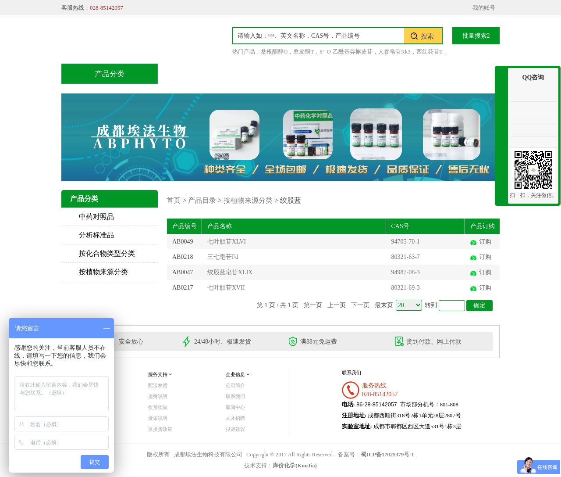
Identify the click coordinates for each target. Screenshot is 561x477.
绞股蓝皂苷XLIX (229, 272)
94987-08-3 (405, 272)
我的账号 (483, 7)
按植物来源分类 (103, 272)
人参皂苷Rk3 (394, 51)
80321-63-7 (405, 257)
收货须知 (157, 407)
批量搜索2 (476, 35)
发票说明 (157, 418)
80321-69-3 (405, 287)
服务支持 (160, 374)
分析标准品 (96, 235)
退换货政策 (160, 429)
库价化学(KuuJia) (294, 466)
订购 (485, 241)
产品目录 (237, 73)
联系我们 (458, 73)
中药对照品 (96, 216)
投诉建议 (235, 429)
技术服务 (292, 73)
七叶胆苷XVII (226, 287)
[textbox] (318, 35)
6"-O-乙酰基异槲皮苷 (346, 51)
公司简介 (235, 385)
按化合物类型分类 (107, 253)
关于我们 (403, 73)
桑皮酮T (303, 51)
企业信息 (237, 374)
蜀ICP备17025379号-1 (387, 455)
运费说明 (157, 396)
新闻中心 (235, 407)
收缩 (501, 100)
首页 (188, 73)
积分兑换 (347, 73)
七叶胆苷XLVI (226, 241)
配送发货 (157, 385)
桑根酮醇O (274, 51)
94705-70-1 (405, 241)
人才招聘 (235, 418)
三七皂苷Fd (222, 257)
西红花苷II (429, 51)
